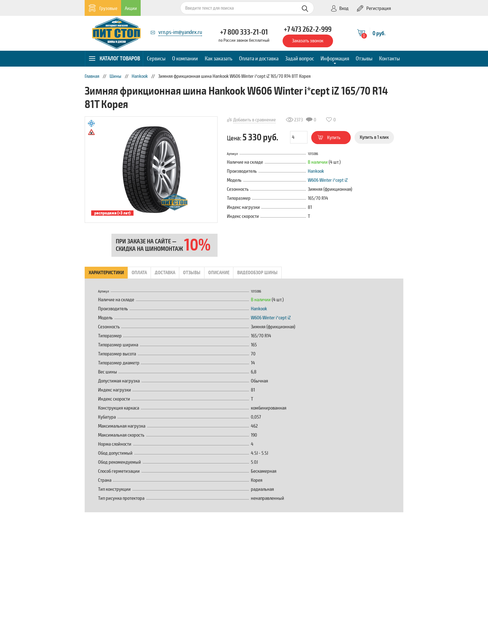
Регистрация (374, 8)
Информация (335, 58)
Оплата (139, 273)
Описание (218, 273)
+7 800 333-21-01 (244, 32)
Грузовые (102, 8)
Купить (328, 137)
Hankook (140, 76)
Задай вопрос (299, 58)
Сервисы (156, 58)
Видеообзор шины (257, 273)
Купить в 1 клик (374, 137)
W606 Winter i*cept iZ (328, 180)
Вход (340, 8)
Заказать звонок (307, 41)
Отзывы (364, 58)
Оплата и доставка (259, 58)
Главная (92, 76)
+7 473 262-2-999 (307, 29)
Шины (115, 76)
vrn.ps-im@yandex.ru (180, 32)
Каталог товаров (114, 58)
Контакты (389, 58)
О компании (185, 58)
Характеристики (106, 273)
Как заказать (218, 58)
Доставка (165, 273)
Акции (131, 8)
